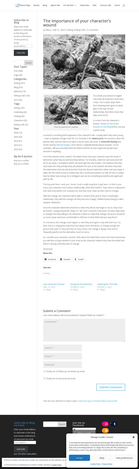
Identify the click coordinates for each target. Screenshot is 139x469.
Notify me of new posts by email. (61, 378)
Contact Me (105, 5)
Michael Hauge (63, 145)
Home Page (24, 5)
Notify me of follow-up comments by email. (65, 371)
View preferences (124, 457)
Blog (45, 5)
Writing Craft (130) (22, 95)
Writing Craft (79, 30)
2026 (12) (18, 132)
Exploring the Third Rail (107, 284)
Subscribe (84, 5)
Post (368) (18, 71)
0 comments (92, 30)
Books (36, 5)
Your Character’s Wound (53, 284)
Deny (101, 457)
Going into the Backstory (81, 284)
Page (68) (18, 75)
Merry (48, 30)
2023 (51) (18, 145)
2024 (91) (18, 141)
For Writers (68, 5)
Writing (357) (19, 83)
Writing (70, 30)
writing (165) (19, 108)
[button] (133, 437)
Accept (79, 457)
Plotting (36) (19, 116)
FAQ (94, 5)
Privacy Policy (107, 464)
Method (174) (20, 91)
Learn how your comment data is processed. (97, 401)
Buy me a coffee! (21, 163)
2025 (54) (18, 137)
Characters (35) (20, 120)
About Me (55, 5)
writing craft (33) (21, 124)
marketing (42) (20, 112)
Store (117, 5)
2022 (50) (18, 149)
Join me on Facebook (79, 424)
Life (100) (18, 100)
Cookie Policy (95, 464)
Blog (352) (18, 87)
